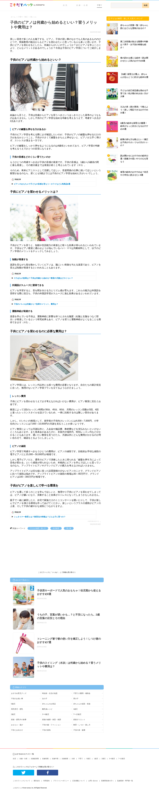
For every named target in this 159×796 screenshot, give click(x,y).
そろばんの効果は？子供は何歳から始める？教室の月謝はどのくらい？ (43, 278)
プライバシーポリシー (61, 781)
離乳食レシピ (47, 709)
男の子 (75, 699)
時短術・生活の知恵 (49, 693)
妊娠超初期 (35, 758)
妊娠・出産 (82, 5)
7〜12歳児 (77, 714)
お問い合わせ (93, 781)
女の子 (44, 699)
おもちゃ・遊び (17, 725)
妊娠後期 (65, 758)
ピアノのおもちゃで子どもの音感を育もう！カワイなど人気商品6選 (42, 184)
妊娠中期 (55, 758)
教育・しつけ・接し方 (81, 725)
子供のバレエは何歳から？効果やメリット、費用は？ (36, 304)
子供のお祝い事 (17, 699)
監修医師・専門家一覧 (125, 781)
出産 (73, 758)
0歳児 (13, 704)
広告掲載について (78, 781)
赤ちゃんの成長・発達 (81, 704)
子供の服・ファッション (51, 725)
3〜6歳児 (45, 714)
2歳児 (13, 714)
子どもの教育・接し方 (38, 528)
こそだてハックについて (21, 781)
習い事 (68, 528)
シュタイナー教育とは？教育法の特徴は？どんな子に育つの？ (40, 517)
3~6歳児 (112, 758)
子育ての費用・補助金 (81, 693)
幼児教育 (56, 528)
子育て (99, 5)
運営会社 (37, 781)
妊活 (65, 5)
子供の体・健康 (79, 730)
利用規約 (46, 781)
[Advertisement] (31, 551)
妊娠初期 (45, 758)
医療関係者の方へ (107, 781)
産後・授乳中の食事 (18, 720)
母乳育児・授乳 (17, 709)
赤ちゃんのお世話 (49, 704)
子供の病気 (46, 730)
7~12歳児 (121, 758)
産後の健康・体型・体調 (51, 720)
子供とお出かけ (17, 730)
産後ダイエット (79, 720)
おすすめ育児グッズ (18, 693)
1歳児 (75, 709)
